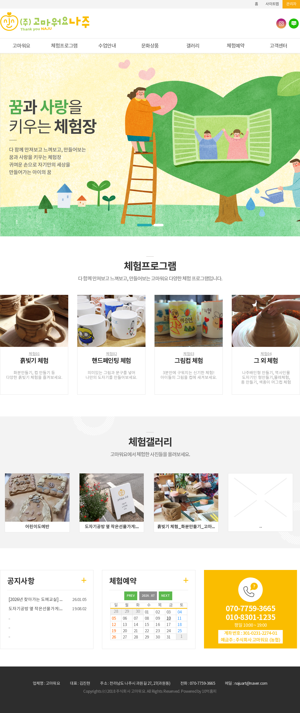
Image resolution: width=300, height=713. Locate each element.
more (82, 577)
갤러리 (193, 46)
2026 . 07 (148, 596)
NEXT (165, 596)
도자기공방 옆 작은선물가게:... (112, 526)
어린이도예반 (37, 526)
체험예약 (235, 46)
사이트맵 (272, 4)
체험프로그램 (64, 46)
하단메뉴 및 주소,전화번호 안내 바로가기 (247, 2)
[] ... (35, 599)
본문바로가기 (240, 2)
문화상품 (150, 46)
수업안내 (107, 46)
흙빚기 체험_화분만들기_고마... (186, 526)
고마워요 (21, 46)
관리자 (291, 4)
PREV (131, 596)
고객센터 (278, 46)
